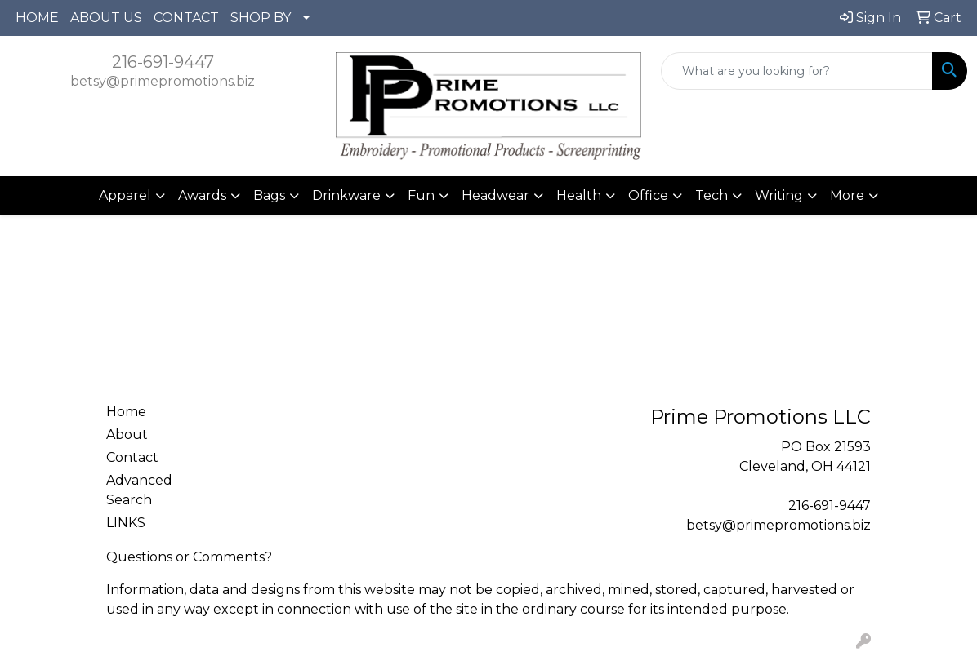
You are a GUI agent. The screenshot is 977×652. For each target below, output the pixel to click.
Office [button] (648, 195)
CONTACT (186, 17)
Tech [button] (711, 195)
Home (126, 411)
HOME (37, 17)
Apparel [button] (125, 195)
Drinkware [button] (346, 195)
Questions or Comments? (189, 557)
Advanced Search (139, 490)
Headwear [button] (495, 195)
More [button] (847, 195)
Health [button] (578, 195)
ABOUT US (106, 17)
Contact (132, 457)
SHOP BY (260, 17)
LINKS (125, 522)
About (127, 434)
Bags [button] (269, 195)
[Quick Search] (797, 71)
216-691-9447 (163, 62)
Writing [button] (779, 195)
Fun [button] (421, 195)
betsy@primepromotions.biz (162, 81)
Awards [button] (202, 195)
